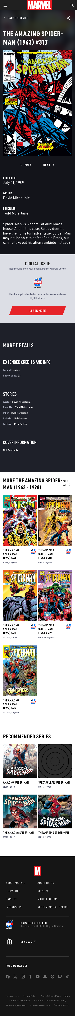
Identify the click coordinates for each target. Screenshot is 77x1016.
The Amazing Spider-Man (18, 833)
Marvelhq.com (47, 899)
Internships (14, 907)
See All (67, 483)
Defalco (7, 637)
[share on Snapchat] (45, 977)
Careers (11, 899)
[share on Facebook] (8, 977)
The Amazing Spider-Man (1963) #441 (11, 554)
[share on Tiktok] (67, 977)
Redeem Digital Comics (53, 907)
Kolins (14, 637)
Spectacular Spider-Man (54, 782)
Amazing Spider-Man (16, 782)
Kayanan (13, 562)
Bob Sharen (20, 418)
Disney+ (43, 890)
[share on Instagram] (23, 977)
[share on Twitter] (15, 977)
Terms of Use (12, 995)
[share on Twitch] (60, 977)
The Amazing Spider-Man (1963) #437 (11, 704)
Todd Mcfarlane (15, 213)
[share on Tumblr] (30, 977)
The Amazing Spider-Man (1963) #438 (11, 629)
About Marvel (15, 882)
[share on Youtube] (38, 977)
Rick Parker (20, 424)
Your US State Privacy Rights (55, 995)
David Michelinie (16, 197)
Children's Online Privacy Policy (50, 1000)
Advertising (46, 882)
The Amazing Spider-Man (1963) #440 (46, 554)
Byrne (5, 562)
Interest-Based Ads (40, 1005)
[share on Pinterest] (52, 977)
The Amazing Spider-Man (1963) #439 (46, 629)
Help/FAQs (13, 890)
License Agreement (16, 1005)
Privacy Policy (30, 995)
